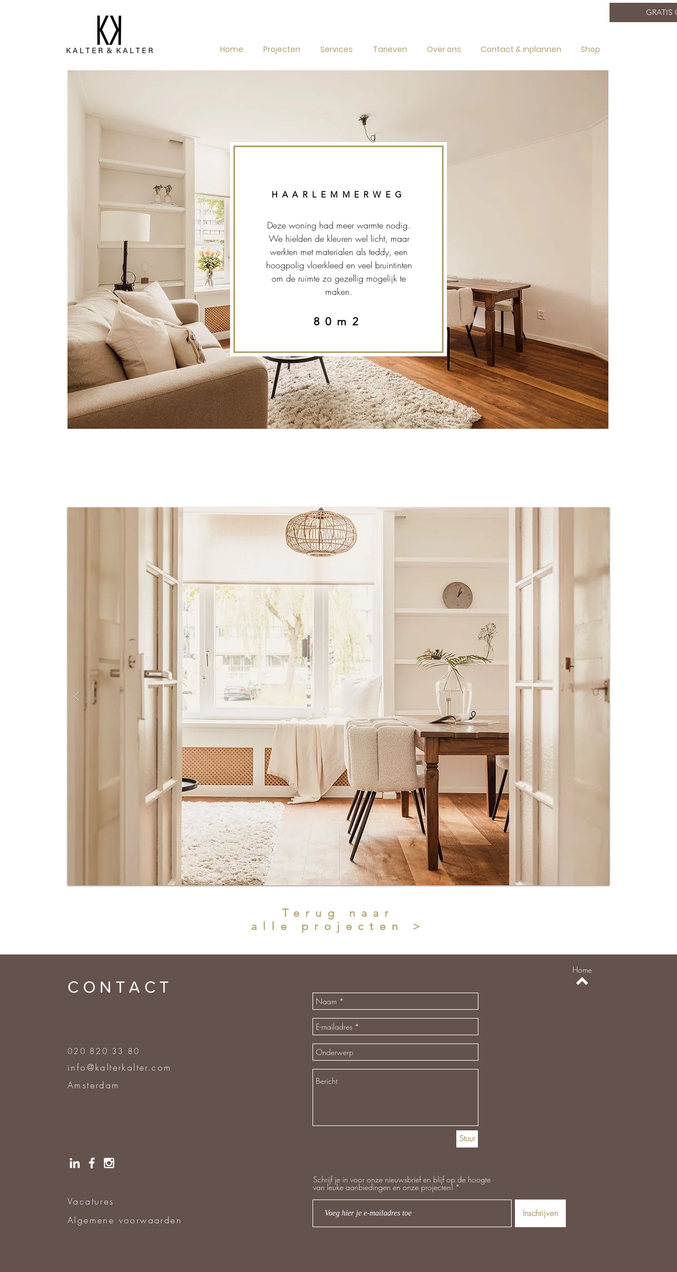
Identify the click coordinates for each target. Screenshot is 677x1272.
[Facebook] (92, 1163)
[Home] (582, 969)
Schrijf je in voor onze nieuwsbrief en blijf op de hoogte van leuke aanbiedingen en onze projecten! (402, 1183)
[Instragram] (109, 1163)
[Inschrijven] (540, 1213)
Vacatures (90, 1201)
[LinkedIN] (74, 1163)
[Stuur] (467, 1139)
